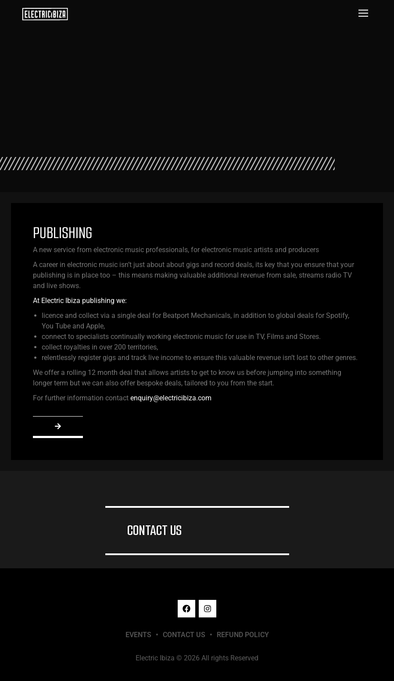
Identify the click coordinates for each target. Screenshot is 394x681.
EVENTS (138, 635)
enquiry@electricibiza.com (170, 398)
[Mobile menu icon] (363, 13)
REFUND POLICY (243, 635)
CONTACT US (154, 530)
